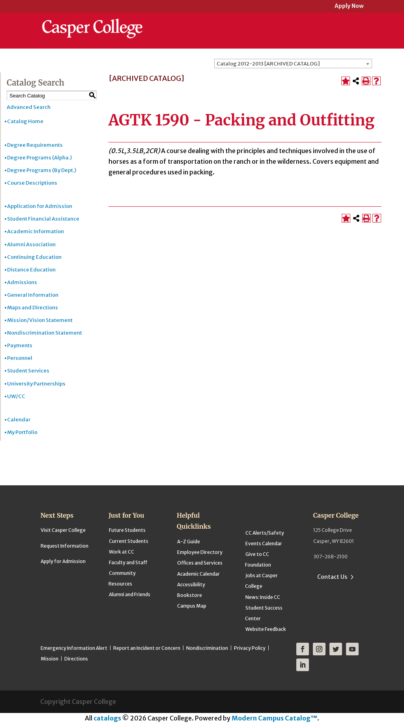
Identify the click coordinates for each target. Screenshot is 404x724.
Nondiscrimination (207, 648)
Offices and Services (200, 563)
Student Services (28, 370)
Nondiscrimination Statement (44, 332)
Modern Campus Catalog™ (274, 718)
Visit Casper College (63, 530)
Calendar (18, 419)
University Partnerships (36, 383)
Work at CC (121, 552)
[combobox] (293, 63)
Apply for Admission (63, 561)
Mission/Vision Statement (40, 320)
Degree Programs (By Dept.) (41, 170)
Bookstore (189, 595)
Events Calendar (263, 543)
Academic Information (35, 231)
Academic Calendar (198, 574)
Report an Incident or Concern (146, 648)
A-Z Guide (188, 541)
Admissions (22, 282)
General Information (32, 295)
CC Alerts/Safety (264, 533)
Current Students (128, 541)
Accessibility (191, 584)
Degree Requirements (35, 145)
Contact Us (332, 576)
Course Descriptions (32, 183)
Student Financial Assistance (43, 218)
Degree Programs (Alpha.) (39, 157)
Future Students (127, 530)
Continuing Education (34, 257)
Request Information (64, 546)
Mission (49, 659)
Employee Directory (200, 552)
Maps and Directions (32, 307)
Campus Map (191, 606)
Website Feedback (265, 629)
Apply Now (349, 6)
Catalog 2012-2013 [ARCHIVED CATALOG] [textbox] (268, 63)
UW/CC (16, 396)
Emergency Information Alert (74, 648)
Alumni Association (31, 244)
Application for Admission (39, 206)
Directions (76, 659)
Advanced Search (28, 107)
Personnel (19, 358)
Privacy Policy (250, 648)
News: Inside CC (262, 597)
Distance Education (31, 269)
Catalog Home (25, 121)
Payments (19, 345)
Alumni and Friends (129, 594)
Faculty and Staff (128, 562)
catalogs (107, 718)
